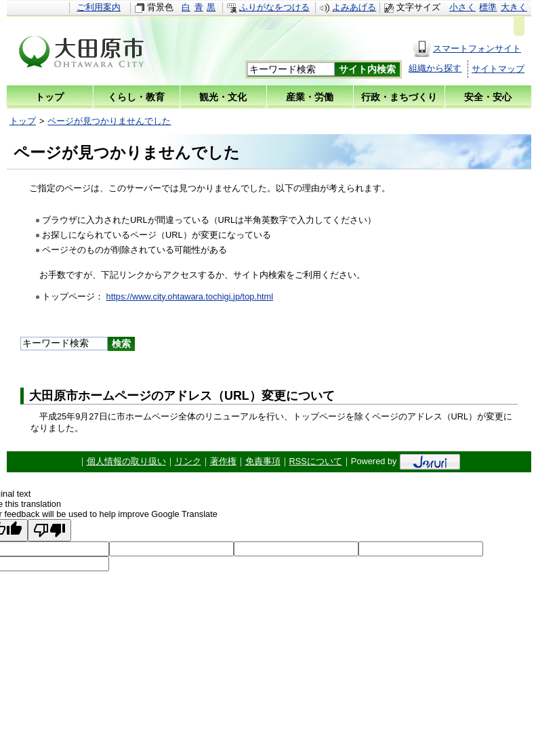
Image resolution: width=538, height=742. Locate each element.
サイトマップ (498, 69)
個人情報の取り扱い (126, 461)
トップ (22, 121)
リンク (188, 461)
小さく (462, 7)
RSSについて (315, 461)
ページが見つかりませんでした (109, 121)
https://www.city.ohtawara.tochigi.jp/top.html (190, 296)
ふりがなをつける (274, 7)
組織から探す (435, 68)
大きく (514, 7)
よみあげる (354, 7)
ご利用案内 (99, 7)
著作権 (223, 461)
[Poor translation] (49, 530)
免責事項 (263, 461)
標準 (488, 7)
